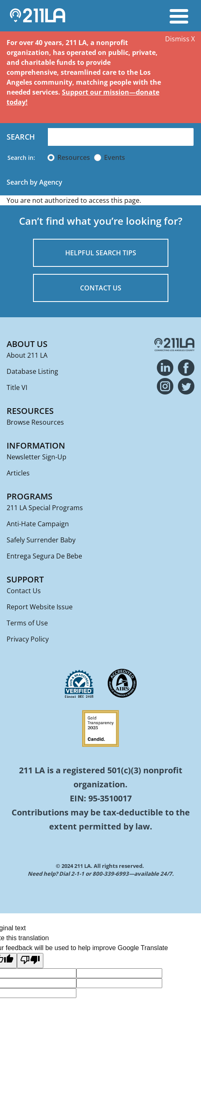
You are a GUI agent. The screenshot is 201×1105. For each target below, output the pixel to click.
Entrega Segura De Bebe (44, 556)
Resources (73, 157)
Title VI (17, 387)
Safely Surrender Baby (41, 539)
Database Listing (32, 371)
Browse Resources (35, 422)
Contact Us (24, 590)
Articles (18, 473)
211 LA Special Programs (45, 507)
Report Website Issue (40, 606)
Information (36, 445)
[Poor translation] (30, 960)
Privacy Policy (28, 639)
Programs (29, 496)
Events (114, 157)
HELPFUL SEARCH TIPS (100, 252)
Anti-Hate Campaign (38, 523)
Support (25, 579)
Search (21, 137)
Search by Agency (34, 182)
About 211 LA (27, 355)
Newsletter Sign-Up (36, 456)
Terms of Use (27, 622)
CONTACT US (100, 287)
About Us (27, 343)
